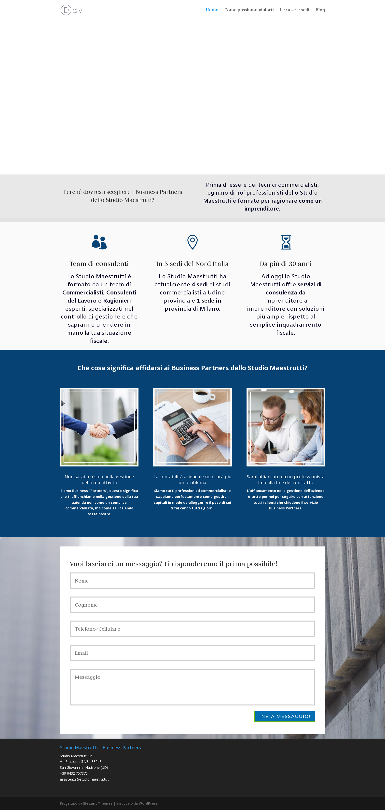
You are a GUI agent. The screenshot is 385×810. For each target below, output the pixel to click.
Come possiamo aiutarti (249, 10)
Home (212, 10)
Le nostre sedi (294, 10)
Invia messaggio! (284, 716)
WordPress (148, 803)
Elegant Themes (97, 803)
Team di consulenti (99, 263)
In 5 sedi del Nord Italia (192, 263)
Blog (320, 10)
